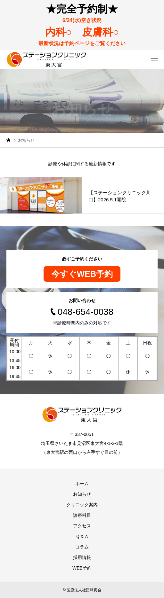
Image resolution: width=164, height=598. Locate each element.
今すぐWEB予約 (82, 274)
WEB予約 (82, 568)
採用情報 (82, 557)
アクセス (82, 525)
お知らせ (82, 494)
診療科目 (82, 515)
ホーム (82, 483)
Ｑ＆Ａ (82, 536)
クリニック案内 (82, 504)
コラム (82, 546)
